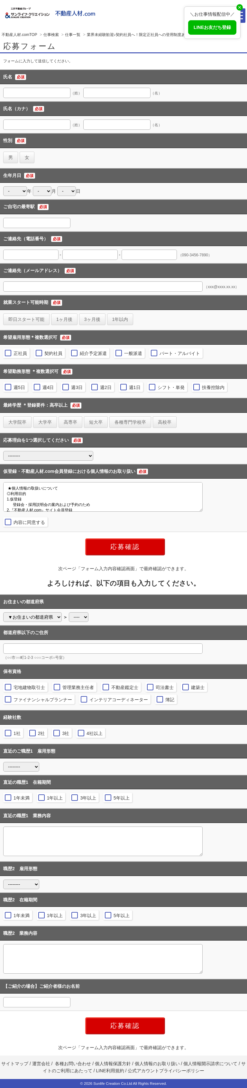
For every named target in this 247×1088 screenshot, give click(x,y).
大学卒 (45, 422)
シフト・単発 (171, 387)
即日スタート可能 (26, 319)
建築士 (198, 687)
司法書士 (165, 687)
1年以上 (55, 798)
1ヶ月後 (64, 319)
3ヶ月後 (92, 319)
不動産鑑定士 (124, 687)
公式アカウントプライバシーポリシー (166, 1070)
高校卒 (164, 422)
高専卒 (70, 422)
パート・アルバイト (180, 353)
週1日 (135, 387)
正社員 (20, 353)
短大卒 (96, 422)
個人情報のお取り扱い (158, 1063)
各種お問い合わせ (73, 1063)
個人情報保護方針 (113, 1063)
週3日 (77, 387)
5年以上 (122, 798)
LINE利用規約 (110, 1070)
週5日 (19, 387)
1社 (17, 733)
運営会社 (41, 1063)
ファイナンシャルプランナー (43, 699)
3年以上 (88, 798)
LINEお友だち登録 (212, 27)
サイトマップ (14, 1063)
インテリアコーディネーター (118, 699)
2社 (41, 733)
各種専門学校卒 (130, 422)
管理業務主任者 (78, 687)
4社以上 (95, 733)
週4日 (48, 387)
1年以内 (120, 319)
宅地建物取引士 (29, 687)
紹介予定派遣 (93, 353)
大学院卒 (17, 422)
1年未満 (22, 798)
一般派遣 (133, 353)
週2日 (106, 387)
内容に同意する (29, 522)
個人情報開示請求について (210, 1063)
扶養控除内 (213, 387)
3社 (65, 733)
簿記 (169, 699)
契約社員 (53, 353)
